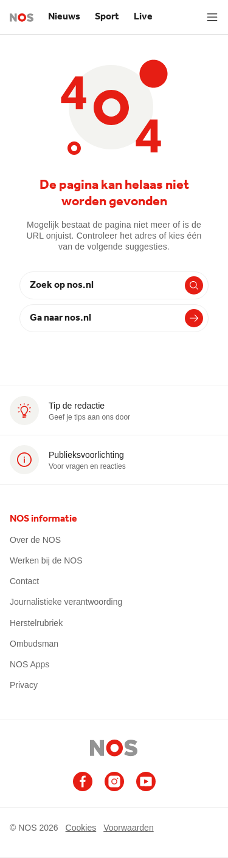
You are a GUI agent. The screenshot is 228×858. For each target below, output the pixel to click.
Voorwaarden (128, 827)
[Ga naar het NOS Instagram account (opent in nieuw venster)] (114, 781)
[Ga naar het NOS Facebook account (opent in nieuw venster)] (82, 781)
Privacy (24, 685)
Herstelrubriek (36, 623)
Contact (24, 581)
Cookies (81, 827)
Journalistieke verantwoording (66, 602)
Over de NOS (35, 540)
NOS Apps (29, 664)
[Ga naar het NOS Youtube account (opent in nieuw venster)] (146, 781)
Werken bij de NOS (46, 560)
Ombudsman (34, 644)
